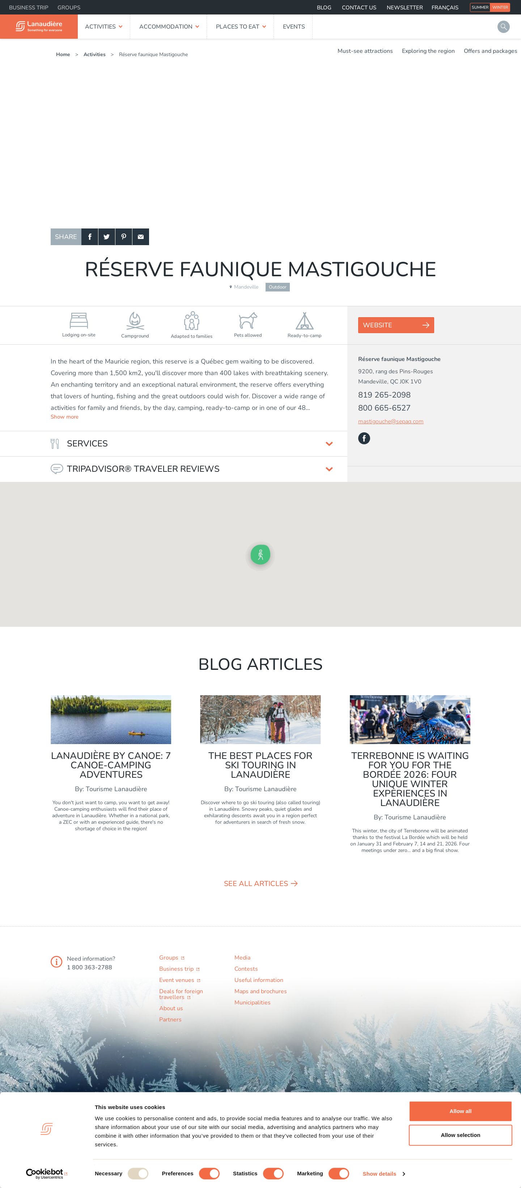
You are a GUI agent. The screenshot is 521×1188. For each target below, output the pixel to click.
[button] (260, 555)
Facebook (89, 236)
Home (63, 54)
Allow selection (460, 1135)
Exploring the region (428, 51)
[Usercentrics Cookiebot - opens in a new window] (47, 1173)
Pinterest (123, 236)
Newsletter (405, 7)
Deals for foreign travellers (181, 994)
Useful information (258, 980)
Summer (480, 7)
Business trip (28, 7)
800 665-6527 (384, 408)
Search (503, 26)
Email (140, 236)
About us (171, 1008)
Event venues (177, 980)
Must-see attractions (365, 51)
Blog (324, 7)
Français (445, 7)
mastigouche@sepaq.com (391, 421)
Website (377, 325)
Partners (170, 1020)
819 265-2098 (384, 395)
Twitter (106, 236)
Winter (500, 7)
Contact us (359, 7)
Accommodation (165, 27)
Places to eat (237, 27)
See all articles (256, 884)
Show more (65, 417)
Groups (69, 7)
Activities (100, 27)
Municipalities (252, 1003)
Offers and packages (490, 51)
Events (294, 27)
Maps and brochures (260, 991)
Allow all (461, 1111)
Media (242, 958)
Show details (380, 1174)
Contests (246, 969)
